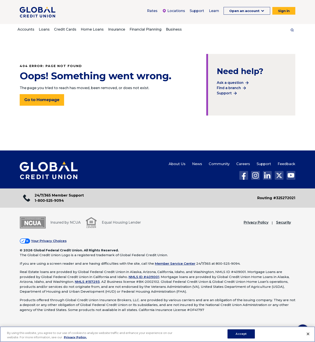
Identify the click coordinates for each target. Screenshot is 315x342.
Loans (44, 29)
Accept (241, 333)
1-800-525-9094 (49, 201)
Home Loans (92, 29)
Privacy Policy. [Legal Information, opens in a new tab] (75, 337)
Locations (173, 11)
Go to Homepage (42, 99)
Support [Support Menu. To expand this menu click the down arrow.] (197, 11)
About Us (177, 164)
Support (224, 93)
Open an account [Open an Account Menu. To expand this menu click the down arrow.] (244, 11)
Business (174, 29)
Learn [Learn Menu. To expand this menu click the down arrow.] (214, 11)
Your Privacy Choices (48, 241)
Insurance (116, 29)
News (197, 164)
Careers (243, 164)
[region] (157, 334)
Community (219, 164)
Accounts (26, 29)
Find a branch (229, 88)
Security (283, 222)
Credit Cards (65, 29)
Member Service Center (175, 263)
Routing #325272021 (276, 198)
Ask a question (230, 83)
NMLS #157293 (87, 282)
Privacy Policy (256, 222)
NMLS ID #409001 (144, 277)
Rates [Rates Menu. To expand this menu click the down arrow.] (152, 11)
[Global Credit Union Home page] (49, 170)
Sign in (284, 11)
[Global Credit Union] (37, 12)
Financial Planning (145, 29)
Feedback (286, 164)
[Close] (308, 334)
